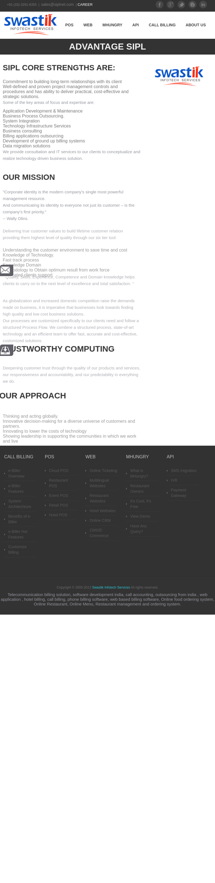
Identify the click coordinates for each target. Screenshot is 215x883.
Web (88, 25)
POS (69, 25)
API (135, 25)
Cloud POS (58, 470)
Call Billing (162, 25)
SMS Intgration (184, 470)
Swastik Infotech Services (111, 587)
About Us (196, 25)
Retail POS (58, 505)
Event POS (58, 495)
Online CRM (100, 520)
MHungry (112, 25)
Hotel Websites (102, 511)
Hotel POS (58, 515)
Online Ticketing (103, 470)
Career (85, 4)
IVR (174, 480)
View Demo (140, 516)
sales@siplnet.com (58, 4)
